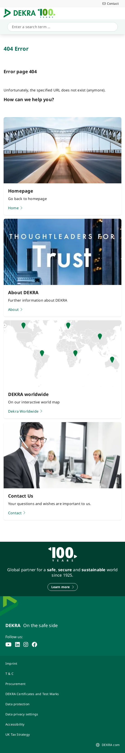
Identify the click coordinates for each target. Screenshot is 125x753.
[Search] (61, 26)
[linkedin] (17, 644)
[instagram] (25, 644)
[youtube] (8, 644)
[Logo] (31, 13)
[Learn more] (63, 587)
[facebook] (34, 644)
